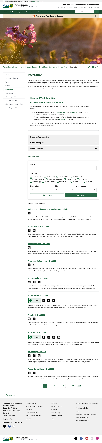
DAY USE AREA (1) (64, 182)
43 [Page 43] (73, 386)
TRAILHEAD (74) (50, 177)
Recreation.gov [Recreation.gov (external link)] (31, 403)
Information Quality (82, 421)
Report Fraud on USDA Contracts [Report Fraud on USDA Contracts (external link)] (87, 403)
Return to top (10, 395)
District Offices (8, 419)
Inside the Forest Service (78, 7)
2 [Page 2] (49, 386)
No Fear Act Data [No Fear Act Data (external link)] (56, 416)
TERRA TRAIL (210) (37, 177)
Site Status (34, 186)
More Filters (47, 195)
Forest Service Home (63, 7)
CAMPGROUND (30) (64, 177)
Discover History (11, 100)
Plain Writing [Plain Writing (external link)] (55, 413)
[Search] (96, 11)
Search (32, 164)
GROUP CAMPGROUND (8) (55, 179)
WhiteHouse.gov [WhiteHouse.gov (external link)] (56, 406)
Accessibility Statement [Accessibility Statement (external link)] (34, 406)
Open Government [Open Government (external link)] (82, 417)
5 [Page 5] (63, 386)
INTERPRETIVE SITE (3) (85, 179)
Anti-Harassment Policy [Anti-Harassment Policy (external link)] (34, 416)
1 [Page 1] (45, 386)
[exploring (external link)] (63, 119)
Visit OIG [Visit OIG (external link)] (29, 409)
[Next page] (80, 386)
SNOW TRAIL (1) (90, 182)
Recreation (9, 89)
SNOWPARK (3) (36, 182)
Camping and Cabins (12, 97)
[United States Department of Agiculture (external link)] (6, 6)
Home (5, 12)
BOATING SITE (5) (71, 179)
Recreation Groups (37, 148)
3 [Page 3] (54, 386)
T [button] (93, 67)
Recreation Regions (37, 143)
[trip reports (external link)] (74, 112)
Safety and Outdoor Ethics (14, 104)
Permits (7, 86)
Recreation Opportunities (39, 137)
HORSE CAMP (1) (77, 182)
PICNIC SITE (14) (77, 177)
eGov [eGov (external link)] (77, 411)
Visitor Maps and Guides (13, 108)
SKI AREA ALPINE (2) (50, 182)
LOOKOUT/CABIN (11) (38, 179)
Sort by (55, 186)
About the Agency (93, 7)
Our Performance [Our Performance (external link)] (32, 413)
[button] (89, 67)
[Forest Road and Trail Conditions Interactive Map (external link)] (48, 102)
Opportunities (11, 93)
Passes (7, 82)
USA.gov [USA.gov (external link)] (54, 403)
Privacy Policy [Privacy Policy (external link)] (55, 409)
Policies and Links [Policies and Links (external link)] (82, 408)
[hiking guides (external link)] (61, 112)
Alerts (7, 74)
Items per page (80, 186)
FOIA (52, 419)
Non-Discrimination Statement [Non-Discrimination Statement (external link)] (86, 414)
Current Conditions (11, 78)
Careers (28, 419)
